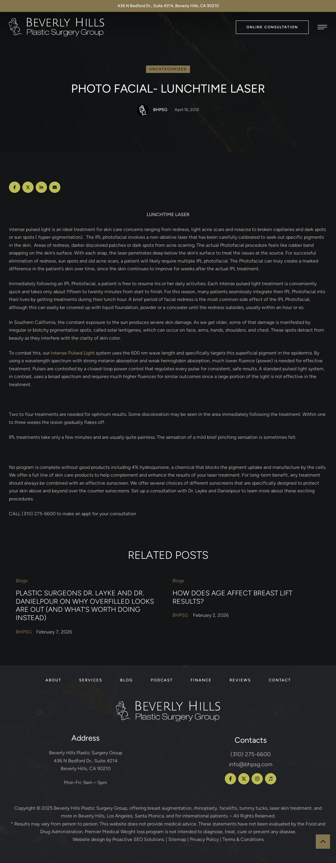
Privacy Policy (204, 839)
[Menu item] (53, 680)
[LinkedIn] (41, 187)
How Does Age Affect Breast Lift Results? (232, 597)
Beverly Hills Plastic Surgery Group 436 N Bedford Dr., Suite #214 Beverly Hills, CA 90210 (85, 761)
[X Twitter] (28, 187)
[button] (272, 27)
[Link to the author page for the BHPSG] (143, 110)
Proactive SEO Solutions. (138, 839)
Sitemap (177, 839)
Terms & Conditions (243, 839)
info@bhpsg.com (250, 764)
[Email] (54, 187)
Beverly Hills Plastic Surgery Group (90, 808)
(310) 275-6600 (250, 754)
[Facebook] (14, 187)
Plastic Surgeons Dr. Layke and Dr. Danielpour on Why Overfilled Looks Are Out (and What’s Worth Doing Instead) (85, 605)
